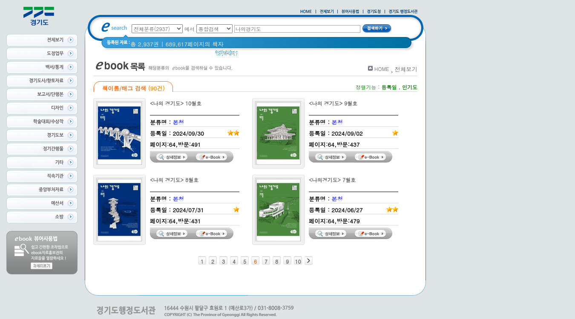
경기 (295, 55)
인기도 (409, 87)
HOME (381, 68)
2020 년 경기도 (262, 55)
